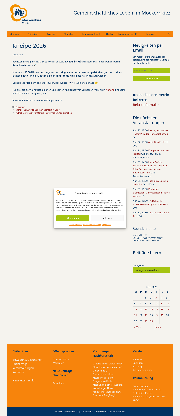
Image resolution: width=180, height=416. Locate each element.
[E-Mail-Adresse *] (151, 70)
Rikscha (109, 33)
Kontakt (153, 34)
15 (146, 309)
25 (162, 315)
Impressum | (102, 411)
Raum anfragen (141, 386)
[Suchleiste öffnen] (169, 34)
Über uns (17, 34)
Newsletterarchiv (23, 380)
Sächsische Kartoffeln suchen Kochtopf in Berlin (38, 109)
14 (140, 309)
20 (135, 315)
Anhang (110, 89)
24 (156, 315)
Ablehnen (107, 218)
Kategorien (139, 265)
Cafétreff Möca (61, 359)
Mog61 (97, 391)
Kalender (18, 372)
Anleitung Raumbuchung (146, 389)
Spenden (138, 362)
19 (167, 309)
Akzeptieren (73, 218)
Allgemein (20, 107)
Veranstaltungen (23, 368)
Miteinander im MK (130, 34)
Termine (54, 34)
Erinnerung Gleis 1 (91, 33)
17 (156, 309)
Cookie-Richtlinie (75, 224)
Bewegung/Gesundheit (27, 360)
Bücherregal (20, 364)
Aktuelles (71, 34)
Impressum (106, 224)
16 (151, 309)
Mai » (158, 327)
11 (162, 303)
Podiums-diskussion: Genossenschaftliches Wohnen (151, 192)
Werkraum (58, 362)
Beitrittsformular (146, 104)
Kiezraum (98, 377)
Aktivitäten (36, 34)
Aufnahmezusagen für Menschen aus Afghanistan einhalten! (44, 113)
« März (138, 327)
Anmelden (58, 383)
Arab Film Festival (158, 142)
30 (151, 321)
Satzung (137, 366)
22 (146, 315)
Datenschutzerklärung (92, 224)
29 (146, 321)
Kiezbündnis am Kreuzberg (107, 384)
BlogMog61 (110, 395)
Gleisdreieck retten (103, 374)
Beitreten (138, 359)
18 (162, 309)
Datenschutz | (88, 411)
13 (135, 309)
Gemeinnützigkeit (143, 369)
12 (167, 303)
